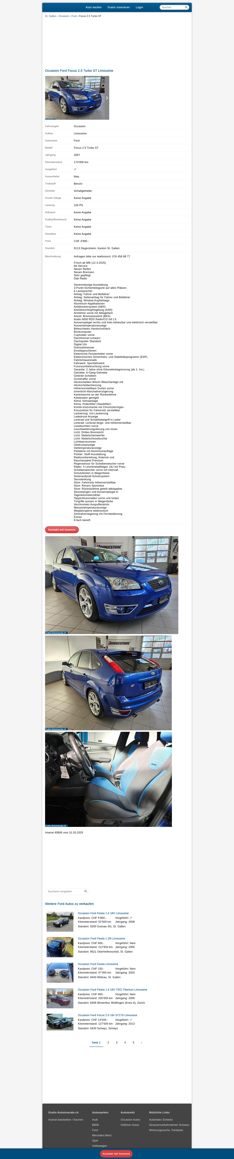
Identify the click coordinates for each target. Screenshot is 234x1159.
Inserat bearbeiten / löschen (65, 1119)
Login (139, 7)
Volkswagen (99, 1145)
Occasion (64, 16)
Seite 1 (96, 1042)
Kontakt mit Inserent (62, 529)
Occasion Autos (130, 1119)
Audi (95, 1119)
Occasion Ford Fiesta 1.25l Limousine (101, 938)
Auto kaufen (94, 7)
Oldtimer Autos (130, 1124)
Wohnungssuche (159, 1130)
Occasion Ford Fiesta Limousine (98, 964)
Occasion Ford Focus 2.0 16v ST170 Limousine (107, 1015)
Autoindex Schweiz (161, 1119)
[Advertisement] (117, 42)
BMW (95, 1124)
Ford (74, 16)
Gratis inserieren (119, 7)
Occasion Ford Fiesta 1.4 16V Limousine (103, 913)
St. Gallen (50, 16)
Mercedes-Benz (102, 1135)
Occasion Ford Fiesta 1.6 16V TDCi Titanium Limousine (112, 989)
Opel (95, 1140)
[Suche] (174, 7)
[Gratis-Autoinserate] (62, 7)
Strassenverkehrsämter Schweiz (169, 1124)
